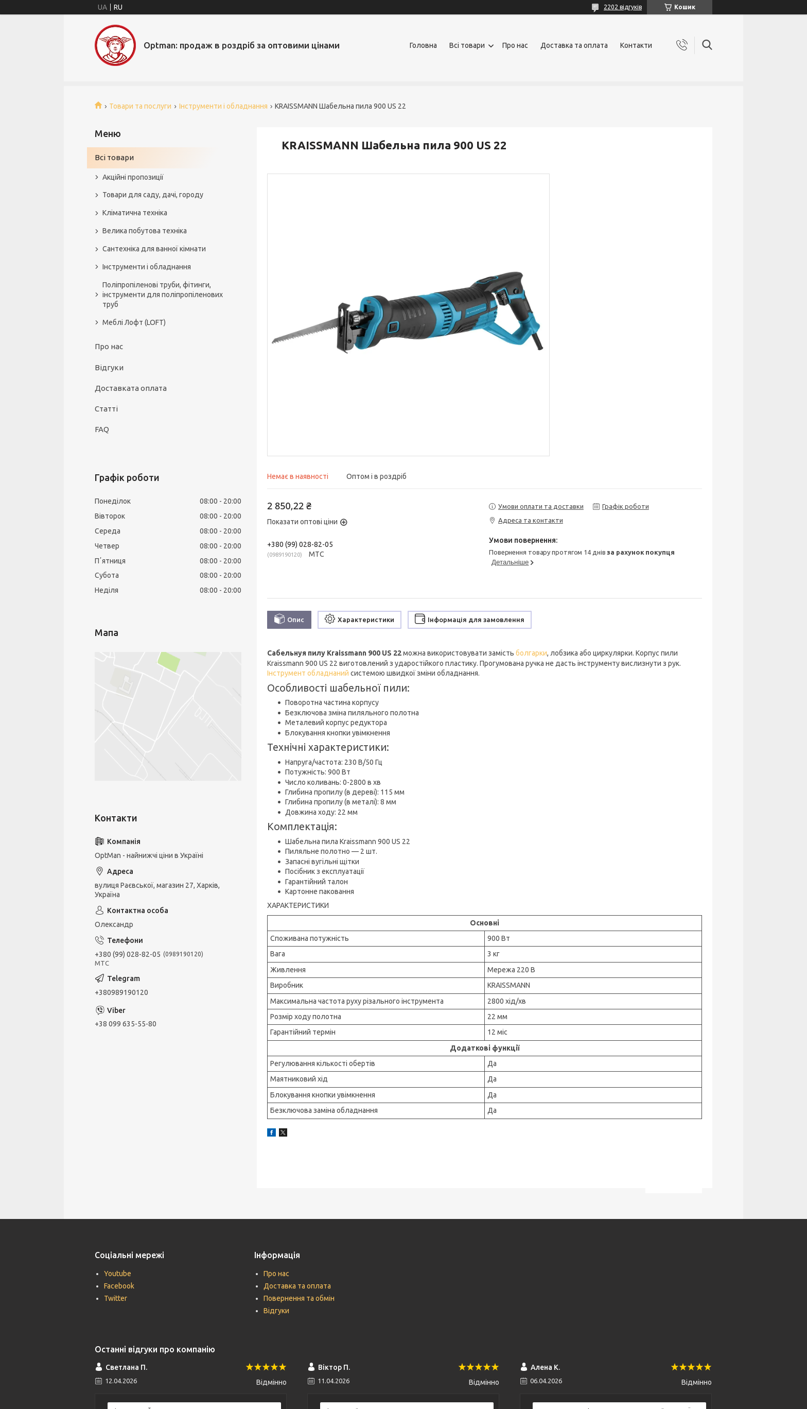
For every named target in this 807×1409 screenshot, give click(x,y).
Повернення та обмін (299, 1298)
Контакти (636, 45)
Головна (423, 45)
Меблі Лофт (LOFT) (134, 322)
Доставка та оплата (574, 45)
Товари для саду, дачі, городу (152, 195)
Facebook (119, 1286)
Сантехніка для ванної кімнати (154, 249)
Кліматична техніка (134, 213)
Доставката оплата (131, 388)
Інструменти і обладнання (223, 106)
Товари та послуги (140, 106)
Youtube (117, 1273)
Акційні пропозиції (133, 177)
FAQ (102, 429)
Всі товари (467, 45)
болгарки (531, 653)
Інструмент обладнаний (308, 673)
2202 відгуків (623, 7)
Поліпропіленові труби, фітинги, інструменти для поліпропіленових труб (162, 294)
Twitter (115, 1298)
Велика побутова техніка (144, 231)
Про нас (515, 45)
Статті (106, 408)
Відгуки (109, 367)
